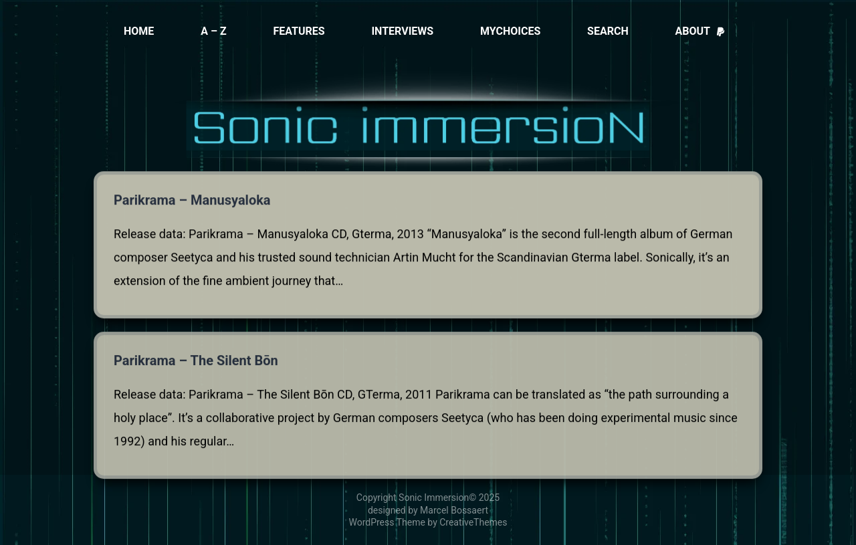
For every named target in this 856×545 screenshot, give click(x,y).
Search (608, 31)
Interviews (402, 31)
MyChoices (510, 31)
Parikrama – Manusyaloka (192, 201)
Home (139, 31)
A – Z (214, 31)
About (700, 31)
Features (298, 31)
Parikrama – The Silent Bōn (196, 364)
